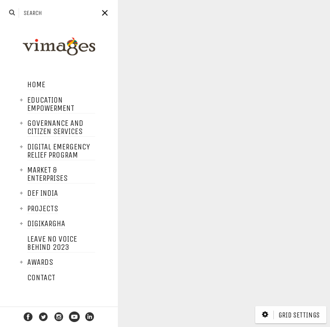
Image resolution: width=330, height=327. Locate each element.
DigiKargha (24, 223)
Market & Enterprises (25, 174)
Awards (17, 262)
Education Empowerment (28, 104)
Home (14, 84)
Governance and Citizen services (33, 127)
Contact (19, 277)
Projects (20, 208)
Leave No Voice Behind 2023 (29, 243)
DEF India (20, 193)
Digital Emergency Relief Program (36, 151)
